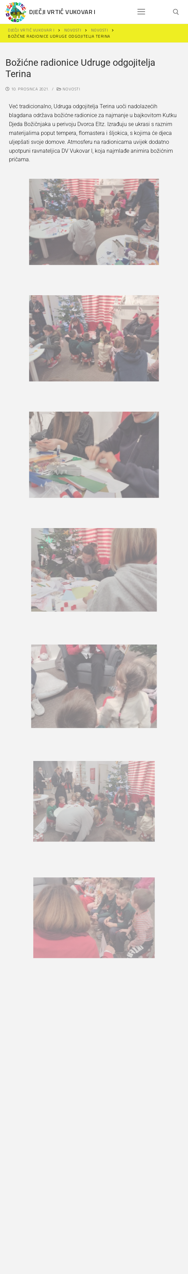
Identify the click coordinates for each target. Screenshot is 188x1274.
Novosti (68, 89)
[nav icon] (141, 11)
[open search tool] (176, 12)
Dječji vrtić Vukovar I (62, 12)
